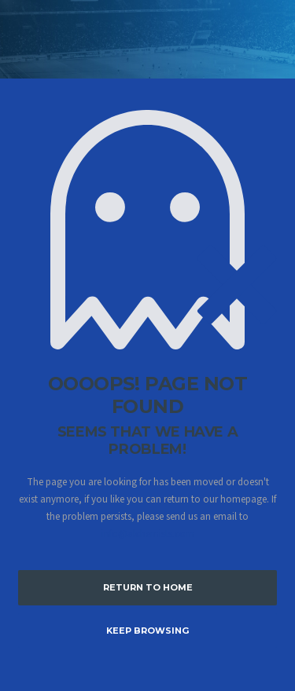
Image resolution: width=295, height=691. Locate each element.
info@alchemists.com (147, 534)
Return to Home (148, 587)
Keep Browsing (147, 630)
